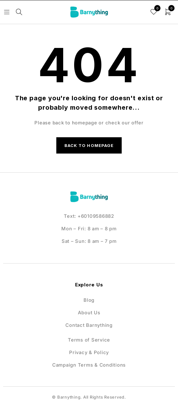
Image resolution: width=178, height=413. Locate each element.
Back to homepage (89, 145)
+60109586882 (96, 216)
